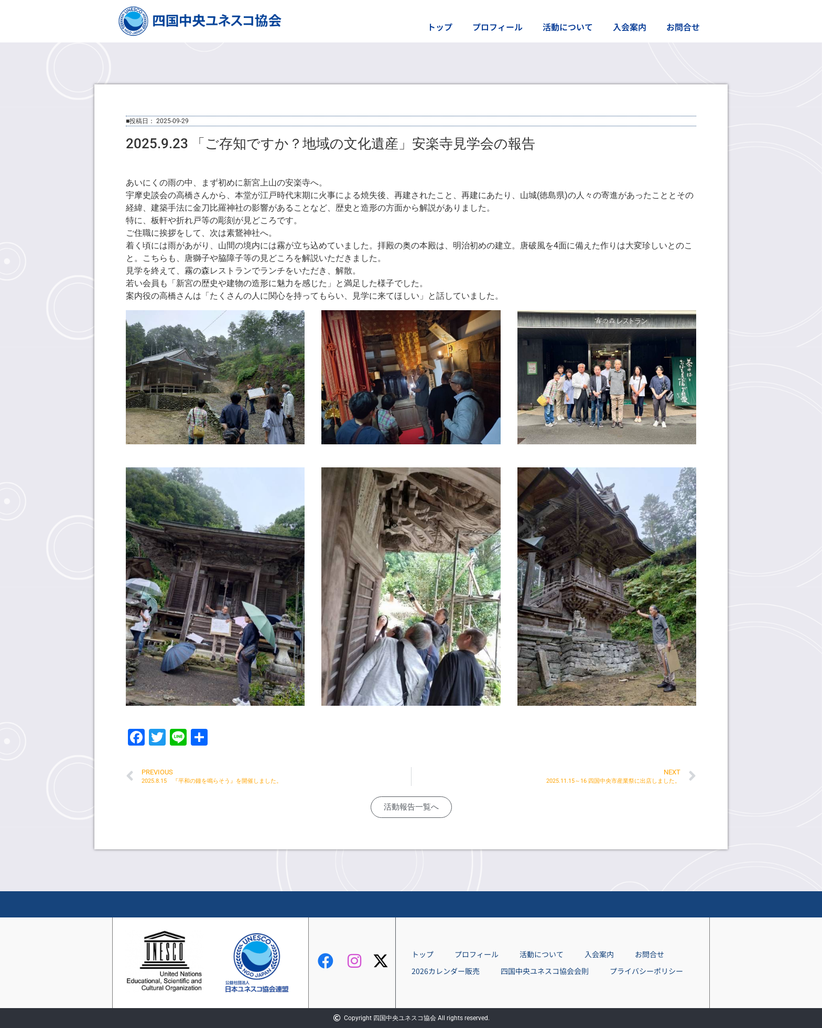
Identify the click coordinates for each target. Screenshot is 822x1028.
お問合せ (683, 26)
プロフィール (497, 26)
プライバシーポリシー (646, 971)
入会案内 (629, 26)
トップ (439, 26)
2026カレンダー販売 (446, 971)
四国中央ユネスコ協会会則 (545, 971)
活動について (568, 26)
